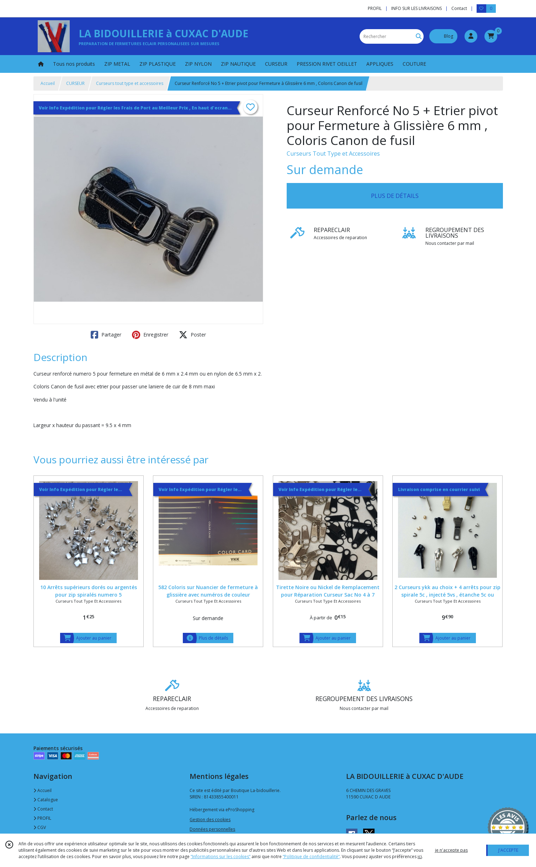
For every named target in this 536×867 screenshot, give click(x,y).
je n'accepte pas (451, 850)
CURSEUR (75, 83)
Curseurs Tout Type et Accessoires (333, 153)
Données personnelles (212, 829)
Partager (106, 334)
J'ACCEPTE (508, 850)
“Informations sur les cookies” (220, 856)
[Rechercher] (418, 36)
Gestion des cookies (210, 820)
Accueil (48, 83)
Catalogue (45, 800)
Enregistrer (150, 334)
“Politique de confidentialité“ (311, 856)
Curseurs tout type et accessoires (129, 83)
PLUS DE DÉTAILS (395, 196)
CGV (39, 827)
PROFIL (42, 818)
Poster (192, 334)
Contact (459, 8)
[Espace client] (471, 36)
